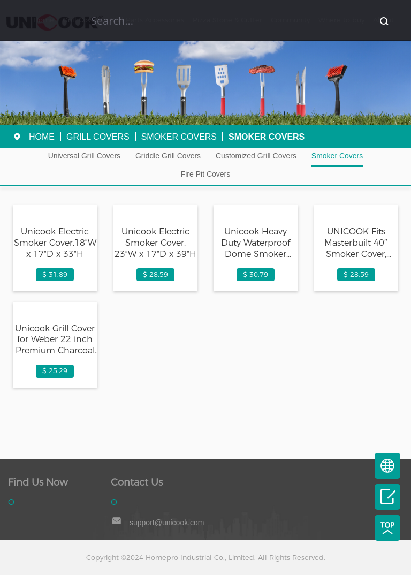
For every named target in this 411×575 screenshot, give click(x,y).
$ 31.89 (54, 274)
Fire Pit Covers (206, 174)
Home (43, 20)
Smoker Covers (179, 136)
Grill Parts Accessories (147, 20)
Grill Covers (82, 20)
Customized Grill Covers (256, 156)
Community (290, 20)
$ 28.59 (155, 274)
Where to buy (341, 20)
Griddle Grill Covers (168, 156)
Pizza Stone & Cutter (227, 20)
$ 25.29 (54, 371)
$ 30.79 (255, 274)
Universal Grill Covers (84, 156)
